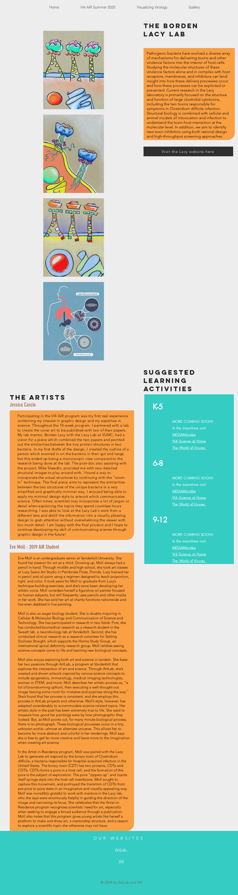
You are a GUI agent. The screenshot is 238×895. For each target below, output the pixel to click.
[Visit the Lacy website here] (188, 151)
